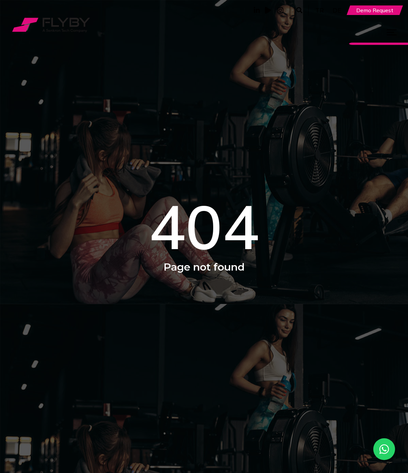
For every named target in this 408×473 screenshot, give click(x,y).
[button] (299, 10)
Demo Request (374, 10)
